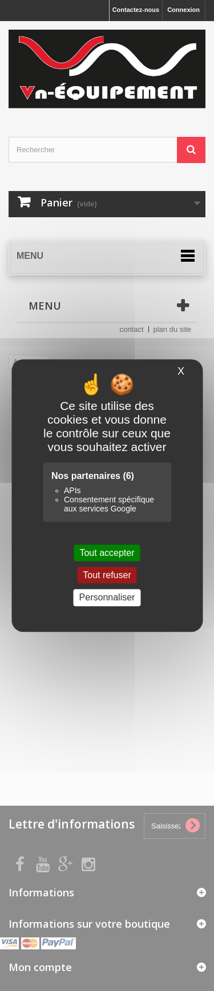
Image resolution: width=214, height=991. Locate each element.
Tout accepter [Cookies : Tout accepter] (106, 553)
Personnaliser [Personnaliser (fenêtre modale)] (107, 598)
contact (132, 329)
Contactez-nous (136, 9)
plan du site (173, 329)
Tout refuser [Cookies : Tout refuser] (107, 575)
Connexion (183, 9)
